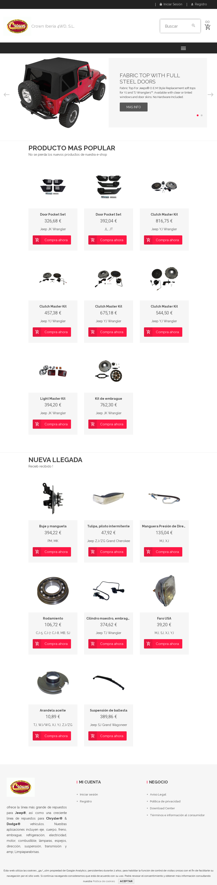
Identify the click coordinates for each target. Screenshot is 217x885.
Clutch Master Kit (164, 214)
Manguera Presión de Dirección (167, 526)
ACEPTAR (126, 881)
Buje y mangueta (53, 526)
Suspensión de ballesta (108, 710)
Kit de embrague (108, 398)
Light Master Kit (52, 398)
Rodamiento (53, 618)
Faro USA (164, 618)
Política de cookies (104, 881)
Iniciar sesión (171, 4)
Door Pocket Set (53, 214)
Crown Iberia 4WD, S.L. (53, 26)
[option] (108, 92)
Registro (199, 4)
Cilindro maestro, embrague (109, 618)
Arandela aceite (53, 710)
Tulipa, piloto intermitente (108, 526)
